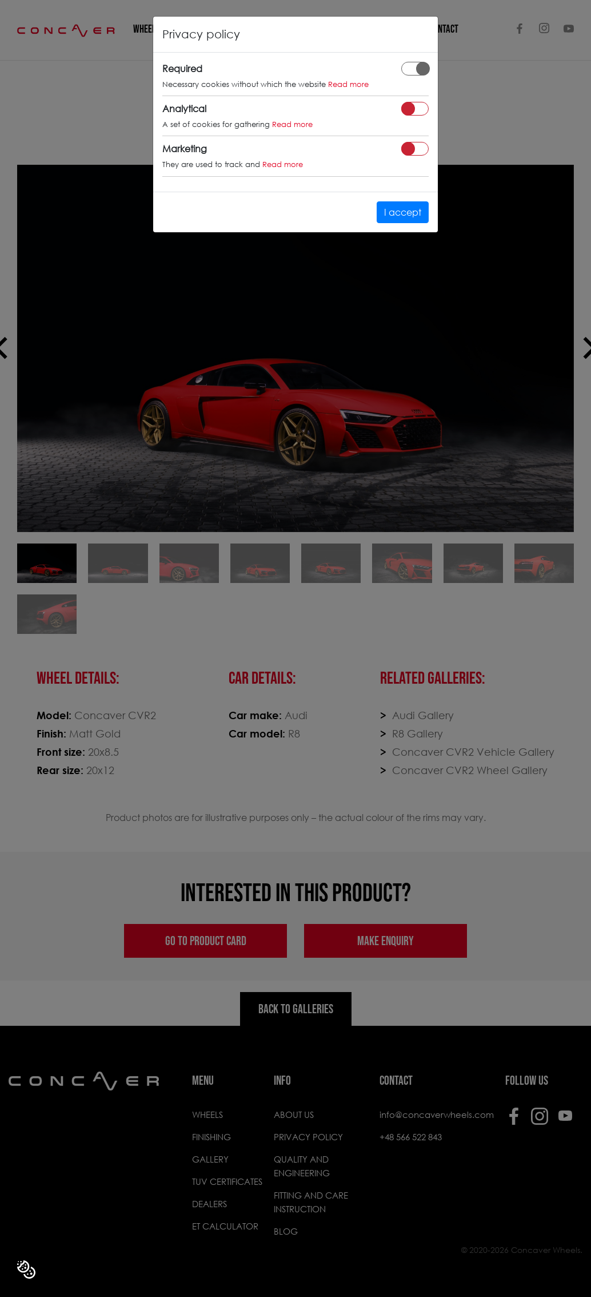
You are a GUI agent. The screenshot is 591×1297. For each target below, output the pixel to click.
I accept (402, 212)
